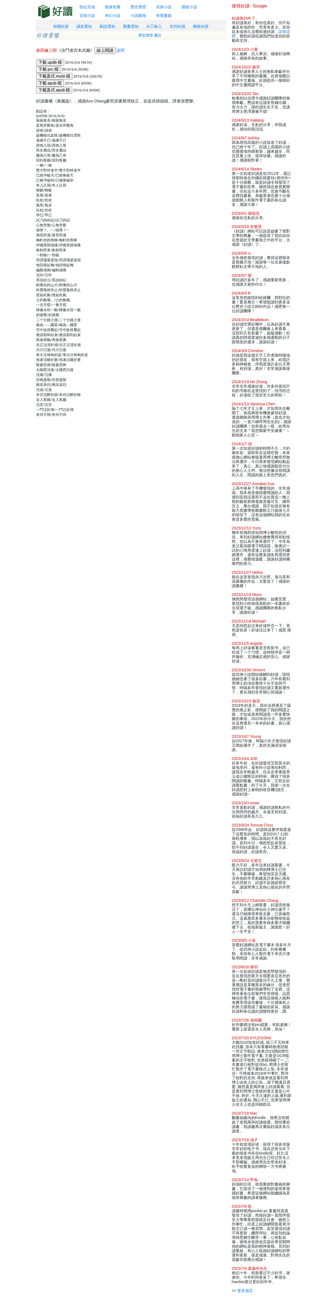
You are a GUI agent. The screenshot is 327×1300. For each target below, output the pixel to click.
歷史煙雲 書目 (150, 35)
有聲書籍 (164, 15)
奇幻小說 (112, 15)
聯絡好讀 (200, 26)
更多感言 (245, 1290)
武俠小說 (164, 7)
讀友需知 (84, 26)
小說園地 (138, 15)
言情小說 (87, 15)
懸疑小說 (189, 7)
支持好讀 (177, 26)
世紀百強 (87, 7)
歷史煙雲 (138, 7)
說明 (120, 50)
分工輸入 (154, 26)
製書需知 (131, 26)
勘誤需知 (107, 26)
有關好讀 (61, 26)
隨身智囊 (112, 7)
